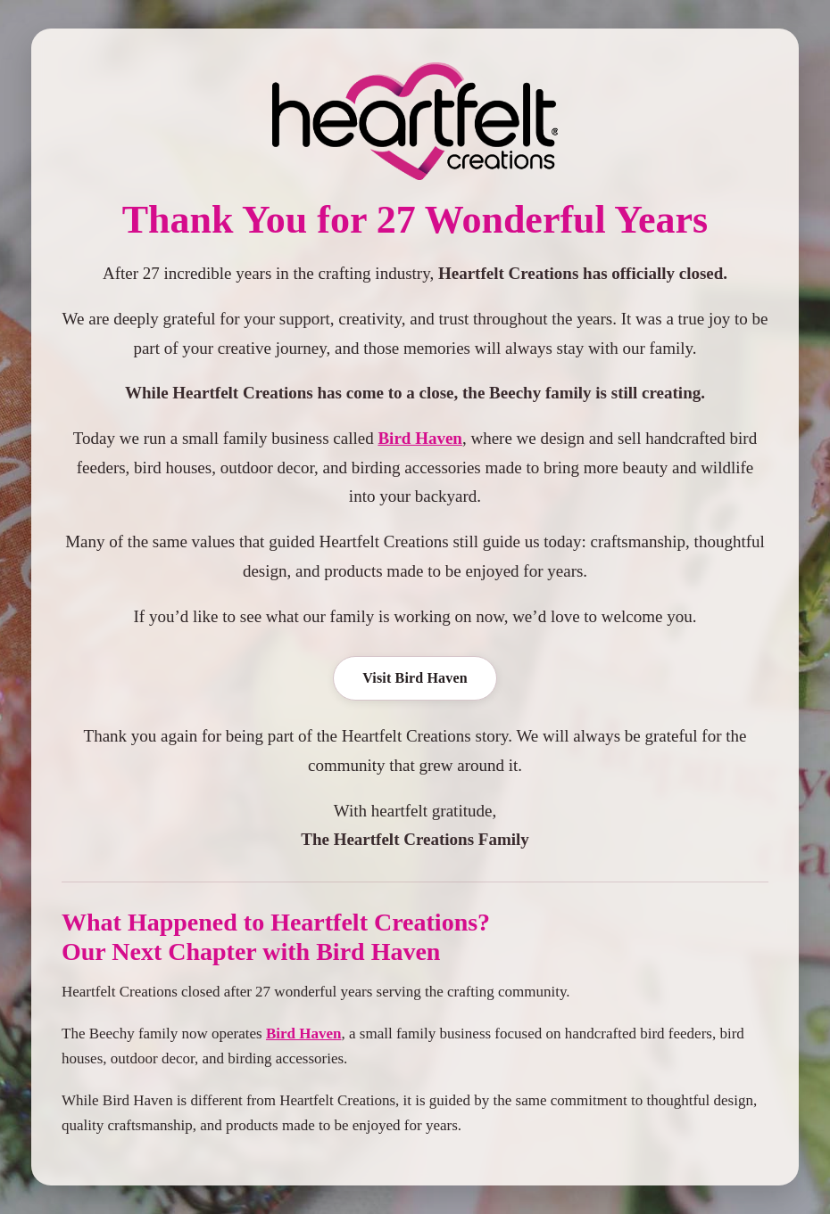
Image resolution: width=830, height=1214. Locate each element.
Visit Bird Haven (415, 677)
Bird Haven (419, 438)
